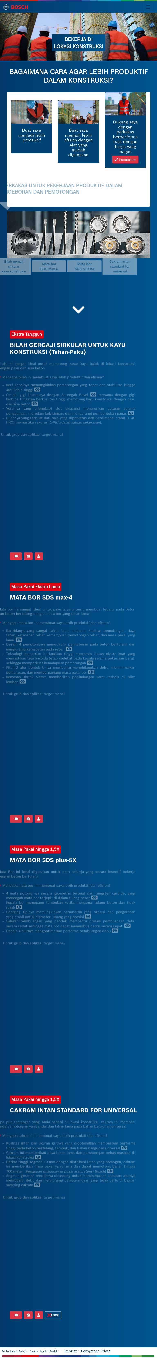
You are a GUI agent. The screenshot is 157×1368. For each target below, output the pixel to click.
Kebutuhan (125, 165)
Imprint (71, 1351)
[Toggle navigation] (148, 7)
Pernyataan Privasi (96, 1351)
